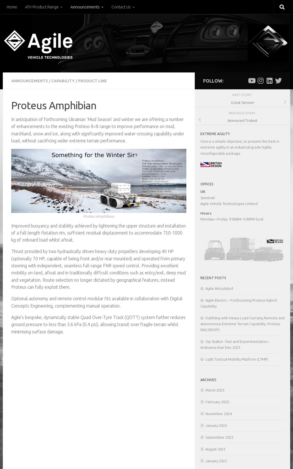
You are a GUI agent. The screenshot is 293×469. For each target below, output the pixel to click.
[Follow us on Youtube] (251, 80)
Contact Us (121, 7)
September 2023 (219, 437)
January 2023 (216, 461)
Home (12, 7)
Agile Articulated (219, 288)
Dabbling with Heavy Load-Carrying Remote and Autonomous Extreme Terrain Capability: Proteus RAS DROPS (242, 324)
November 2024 (218, 414)
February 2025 (217, 402)
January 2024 (216, 425)
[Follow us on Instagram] (260, 80)
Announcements (85, 7)
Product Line (92, 81)
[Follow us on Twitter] (278, 80)
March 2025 (214, 390)
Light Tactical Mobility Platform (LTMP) (236, 359)
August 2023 (215, 449)
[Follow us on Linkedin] (269, 80)
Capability (63, 81)
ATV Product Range (42, 7)
